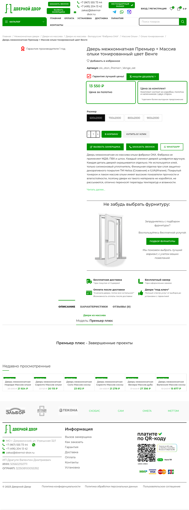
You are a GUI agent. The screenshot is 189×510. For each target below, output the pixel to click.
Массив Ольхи (130, 36)
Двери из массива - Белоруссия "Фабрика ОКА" (92, 36)
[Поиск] (163, 21)
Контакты (72, 464)
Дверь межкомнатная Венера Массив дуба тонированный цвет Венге (140, 388)
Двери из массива (52, 36)
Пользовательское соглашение (161, 488)
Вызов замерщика (78, 439)
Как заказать (74, 444)
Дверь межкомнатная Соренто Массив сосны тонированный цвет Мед (110, 388)
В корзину (111, 134)
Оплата (70, 459)
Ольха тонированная (152, 36)
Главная (7, 36)
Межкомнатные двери (27, 36)
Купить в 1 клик (136, 134)
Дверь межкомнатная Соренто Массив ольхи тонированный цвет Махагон (48, 388)
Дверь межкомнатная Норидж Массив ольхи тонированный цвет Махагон (18, 388)
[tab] (66, 307)
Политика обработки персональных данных (111, 488)
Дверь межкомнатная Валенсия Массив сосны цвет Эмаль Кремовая (171, 388)
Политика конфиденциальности (61, 488)
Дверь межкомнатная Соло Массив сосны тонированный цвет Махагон (79, 388)
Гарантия (71, 449)
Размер (92, 111)
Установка (72, 470)
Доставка (71, 454)
